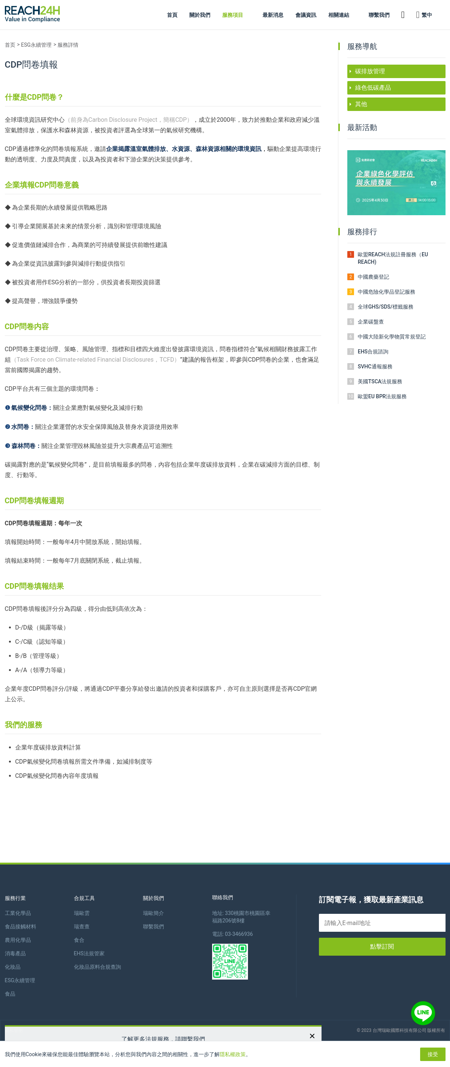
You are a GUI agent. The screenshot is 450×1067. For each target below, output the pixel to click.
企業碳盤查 (371, 322)
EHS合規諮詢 (373, 352)
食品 (10, 994)
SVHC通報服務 (375, 366)
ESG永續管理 (36, 45)
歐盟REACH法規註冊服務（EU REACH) (393, 258)
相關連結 (338, 15)
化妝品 (13, 967)
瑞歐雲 (82, 913)
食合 (79, 940)
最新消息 (273, 15)
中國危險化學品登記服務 (386, 292)
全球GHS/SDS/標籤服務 (385, 307)
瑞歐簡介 (153, 913)
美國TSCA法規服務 (380, 381)
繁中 (424, 15)
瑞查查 (82, 927)
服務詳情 (68, 45)
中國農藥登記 (373, 277)
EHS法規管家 (89, 953)
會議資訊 (305, 15)
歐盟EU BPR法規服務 (382, 396)
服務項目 (232, 15)
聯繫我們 (379, 15)
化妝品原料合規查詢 (97, 967)
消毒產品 (15, 953)
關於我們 (199, 15)
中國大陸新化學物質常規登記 (392, 337)
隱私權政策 (233, 1054)
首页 (10, 45)
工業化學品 (18, 913)
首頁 (172, 15)
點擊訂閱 (382, 946)
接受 (433, 1054)
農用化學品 (18, 940)
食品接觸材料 (20, 927)
